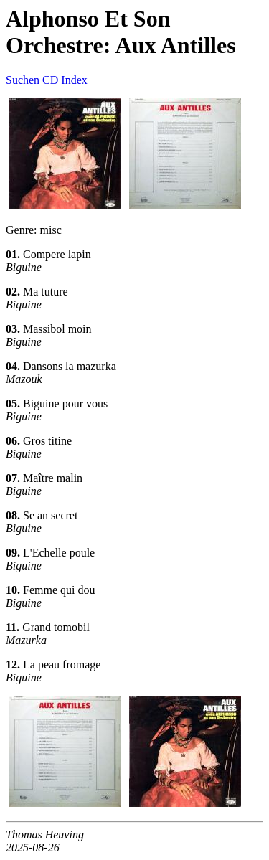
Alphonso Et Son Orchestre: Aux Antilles (121, 32)
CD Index (65, 80)
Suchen (22, 80)
